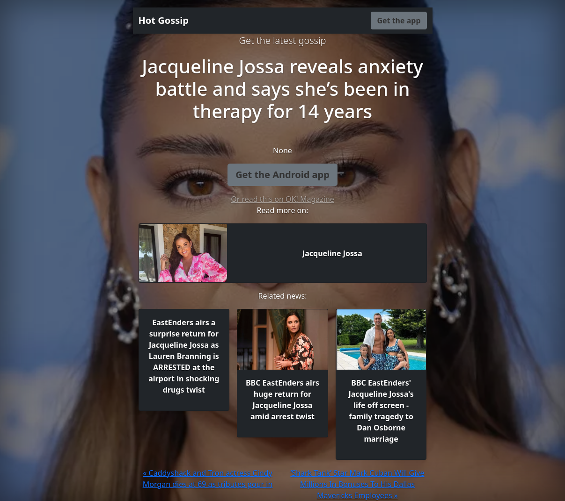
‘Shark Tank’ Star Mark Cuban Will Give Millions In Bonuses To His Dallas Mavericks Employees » (357, 484)
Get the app (398, 20)
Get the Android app (282, 174)
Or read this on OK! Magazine (282, 199)
